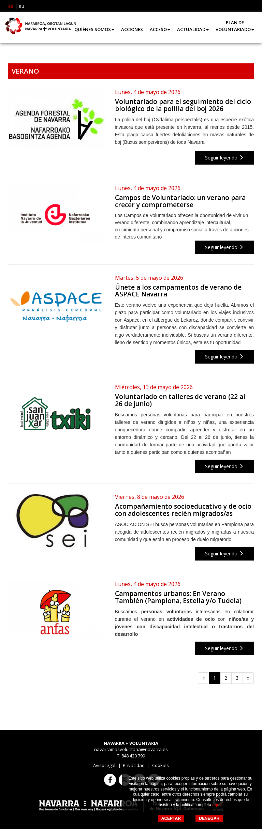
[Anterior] (203, 678)
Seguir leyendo (224, 157)
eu (21, 6)
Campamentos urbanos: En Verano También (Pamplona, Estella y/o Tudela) (178, 597)
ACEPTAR (171, 818)
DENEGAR (209, 818)
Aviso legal (104, 765)
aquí (216, 804)
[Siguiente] (248, 678)
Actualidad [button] (193, 29)
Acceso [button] (160, 29)
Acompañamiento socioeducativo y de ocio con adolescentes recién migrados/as (183, 510)
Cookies (160, 765)
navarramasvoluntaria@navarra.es (131, 749)
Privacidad (134, 765)
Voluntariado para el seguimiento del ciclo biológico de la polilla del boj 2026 (183, 105)
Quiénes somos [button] (94, 29)
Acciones (132, 29)
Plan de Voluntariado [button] (235, 25)
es (10, 6)
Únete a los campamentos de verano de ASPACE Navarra (178, 291)
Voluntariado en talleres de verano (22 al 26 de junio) (180, 400)
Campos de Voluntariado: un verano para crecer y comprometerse (180, 201)
